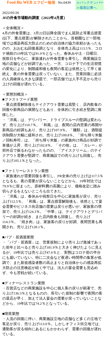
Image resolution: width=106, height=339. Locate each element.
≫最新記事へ (86, 8)
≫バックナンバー (89, 3)
